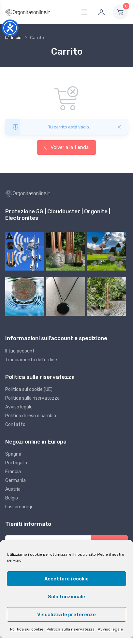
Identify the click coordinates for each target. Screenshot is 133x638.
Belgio (11, 498)
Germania (15, 480)
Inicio (16, 37)
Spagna (13, 454)
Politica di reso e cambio (30, 416)
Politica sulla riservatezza (71, 629)
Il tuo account (20, 351)
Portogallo (16, 463)
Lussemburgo (19, 507)
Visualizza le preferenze (66, 615)
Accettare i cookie (66, 579)
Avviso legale (110, 629)
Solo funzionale (66, 597)
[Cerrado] (119, 127)
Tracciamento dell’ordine (31, 360)
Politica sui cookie (26, 629)
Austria (13, 489)
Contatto (15, 424)
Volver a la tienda (66, 147)
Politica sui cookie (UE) (28, 389)
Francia (13, 471)
